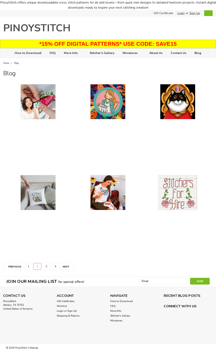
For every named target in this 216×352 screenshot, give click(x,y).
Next (68, 267)
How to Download (28, 53)
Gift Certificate (163, 13)
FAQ (53, 53)
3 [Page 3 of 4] (46, 266)
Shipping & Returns (68, 315)
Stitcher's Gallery (102, 53)
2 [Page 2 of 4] (37, 266)
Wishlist (62, 306)
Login (181, 13)
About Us (155, 53)
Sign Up (194, 13)
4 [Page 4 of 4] (55, 266)
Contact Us (178, 53)
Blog (197, 53)
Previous (12, 267)
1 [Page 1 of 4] (28, 266)
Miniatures (132, 53)
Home (6, 63)
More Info (72, 53)
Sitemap (33, 347)
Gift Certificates (66, 301)
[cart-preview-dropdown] (207, 13)
